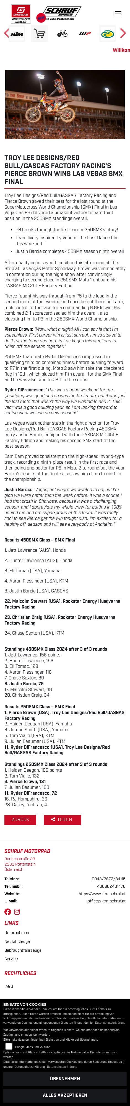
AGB (9, 986)
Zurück (20, 820)
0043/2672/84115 (109, 879)
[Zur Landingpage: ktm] (17, 33)
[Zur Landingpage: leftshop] (39, 33)
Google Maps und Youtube (32, 1047)
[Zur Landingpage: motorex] (107, 33)
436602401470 (111, 886)
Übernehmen (65, 1079)
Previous (7, 35)
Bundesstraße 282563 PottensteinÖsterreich (20, 864)
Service (11, 959)
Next (122, 35)
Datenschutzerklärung (110, 1023)
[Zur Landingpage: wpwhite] (85, 33)
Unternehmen (16, 932)
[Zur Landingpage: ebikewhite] (62, 33)
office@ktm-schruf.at (107, 901)
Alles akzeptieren (65, 1096)
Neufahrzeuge (17, 941)
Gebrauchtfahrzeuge (22, 950)
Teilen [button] (62, 820)
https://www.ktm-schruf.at (102, 894)
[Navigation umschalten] (118, 14)
